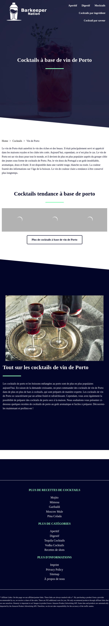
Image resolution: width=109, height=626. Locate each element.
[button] (54, 239)
